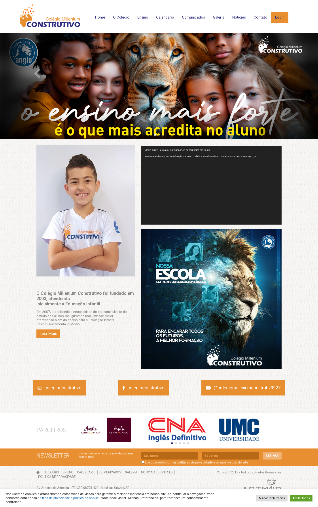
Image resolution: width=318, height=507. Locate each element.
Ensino (142, 17)
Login (279, 17)
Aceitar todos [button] (301, 498)
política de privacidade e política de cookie (69, 498)
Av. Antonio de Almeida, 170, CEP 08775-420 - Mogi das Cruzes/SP (82, 487)
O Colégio (121, 17)
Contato (260, 17)
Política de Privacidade (57, 476)
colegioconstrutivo (59, 387)
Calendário (165, 17)
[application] (211, 185)
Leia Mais (48, 333)
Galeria (218, 17)
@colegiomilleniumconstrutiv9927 (243, 387)
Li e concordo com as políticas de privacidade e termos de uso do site (196, 462)
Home (100, 17)
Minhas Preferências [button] (272, 498)
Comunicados (193, 17)
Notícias (239, 17)
